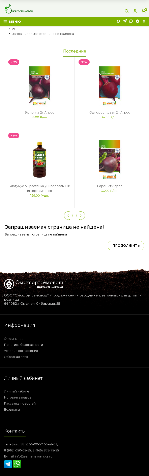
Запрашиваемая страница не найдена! (43, 34)
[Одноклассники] (144, 22)
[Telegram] (125, 22)
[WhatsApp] (131, 22)
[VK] (138, 22)
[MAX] (118, 22)
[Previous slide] (68, 215)
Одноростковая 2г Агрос (109, 112)
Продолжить (126, 246)
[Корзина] (143, 11)
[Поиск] (126, 11)
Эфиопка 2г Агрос (39, 112)
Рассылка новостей (20, 403)
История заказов (17, 397)
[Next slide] (81, 215)
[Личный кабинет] (135, 11)
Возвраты (12, 409)
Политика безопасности (23, 345)
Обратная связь (16, 357)
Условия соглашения (21, 351)
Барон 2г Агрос (109, 186)
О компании (14, 339)
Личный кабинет (17, 391)
